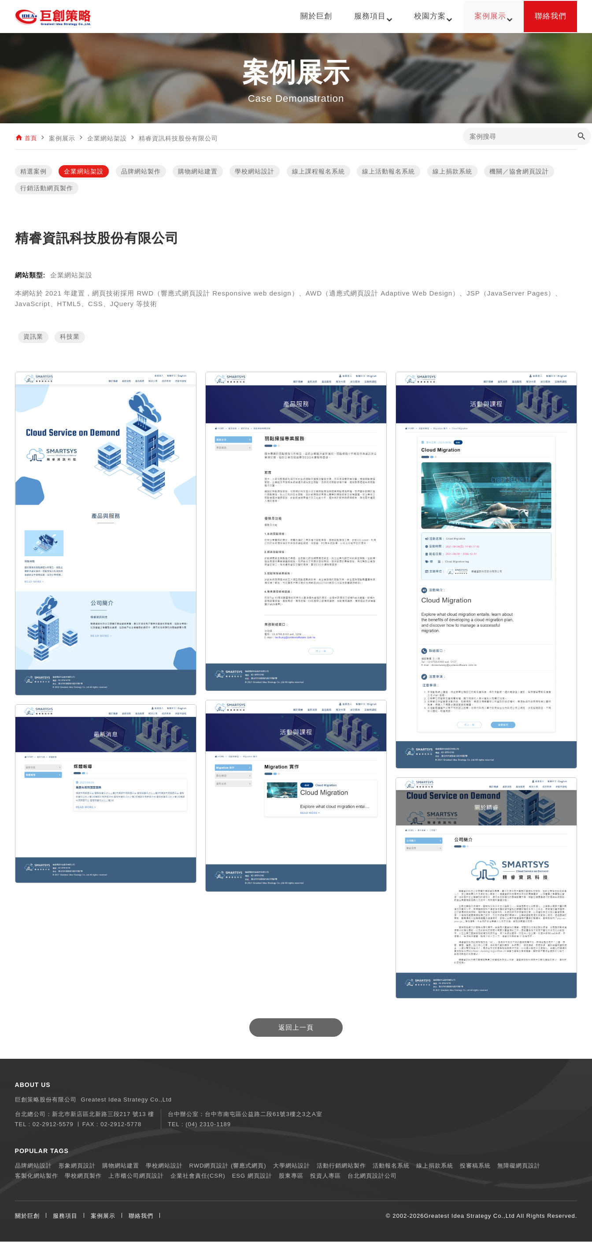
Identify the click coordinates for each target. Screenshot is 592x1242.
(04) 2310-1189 (208, 1124)
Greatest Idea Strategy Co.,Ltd (469, 1216)
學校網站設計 (254, 171)
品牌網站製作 (141, 171)
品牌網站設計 (33, 1166)
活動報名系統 (391, 1166)
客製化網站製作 (36, 1176)
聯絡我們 (141, 1216)
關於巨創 (27, 1216)
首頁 (31, 138)
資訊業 (33, 337)
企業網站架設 (84, 171)
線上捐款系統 (452, 171)
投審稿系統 (475, 1166)
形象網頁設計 (77, 1166)
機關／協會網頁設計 (519, 171)
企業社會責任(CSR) (198, 1176)
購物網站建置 (198, 171)
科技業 (70, 337)
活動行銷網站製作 (341, 1166)
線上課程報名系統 (318, 171)
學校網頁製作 (83, 1176)
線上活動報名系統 (388, 171)
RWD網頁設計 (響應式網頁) (227, 1166)
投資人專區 (325, 1176)
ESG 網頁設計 (252, 1176)
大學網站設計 (291, 1166)
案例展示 (103, 1216)
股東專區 (291, 1176)
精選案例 (33, 171)
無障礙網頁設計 (518, 1166)
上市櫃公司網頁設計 (136, 1176)
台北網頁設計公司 (372, 1176)
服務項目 (65, 1216)
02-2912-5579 (53, 1124)
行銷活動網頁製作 (46, 188)
